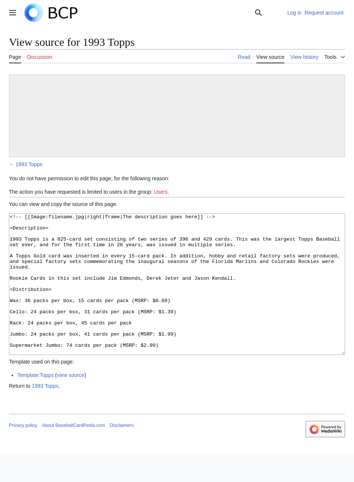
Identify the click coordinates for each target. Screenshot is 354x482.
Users (161, 192)
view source (70, 403)
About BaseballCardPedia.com (73, 453)
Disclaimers (121, 453)
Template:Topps (35, 403)
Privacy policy (23, 453)
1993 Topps (29, 164)
